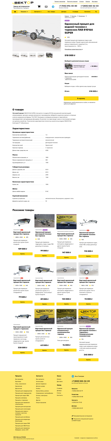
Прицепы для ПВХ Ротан (22, 425)
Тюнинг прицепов (59, 1)
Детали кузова (40, 386)
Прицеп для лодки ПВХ (22, 395)
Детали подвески (41, 384)
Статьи (81, 1)
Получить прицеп (72, 1)
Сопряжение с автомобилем (44, 393)
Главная (67, 16)
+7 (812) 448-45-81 (77, 408)
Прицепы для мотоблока (22, 417)
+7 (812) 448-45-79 (77, 391)
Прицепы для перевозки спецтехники (22, 403)
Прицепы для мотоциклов (23, 406)
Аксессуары (39, 381)
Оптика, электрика (41, 395)
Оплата (88, 1)
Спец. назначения (20, 384)
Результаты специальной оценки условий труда (82, 419)
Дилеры (63, 11)
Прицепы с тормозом (21, 400)
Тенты (38, 398)
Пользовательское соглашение (82, 416)
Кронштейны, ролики (42, 391)
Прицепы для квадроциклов (23, 391)
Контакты (87, 11)
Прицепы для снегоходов (22, 409)
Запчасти (37, 11)
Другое (38, 400)
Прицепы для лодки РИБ (22, 423)
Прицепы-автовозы (21, 398)
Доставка (95, 1)
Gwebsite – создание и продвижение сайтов (86, 438)
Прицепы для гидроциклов (23, 393)
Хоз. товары (51, 11)
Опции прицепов (41, 402)
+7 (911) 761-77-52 (77, 402)
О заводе (75, 11)
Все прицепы (19, 379)
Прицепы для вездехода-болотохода (22, 420)
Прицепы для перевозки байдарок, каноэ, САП (22, 428)
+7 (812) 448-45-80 (77, 396)
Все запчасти (40, 379)
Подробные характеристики (73, 49)
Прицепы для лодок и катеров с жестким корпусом (21, 412)
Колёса (38, 388)
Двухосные (18, 388)
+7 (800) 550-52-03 (89, 6)
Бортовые (18, 381)
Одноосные (82, 16)
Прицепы (24, 11)
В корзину (81, 98)
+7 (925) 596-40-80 (68, 6)
